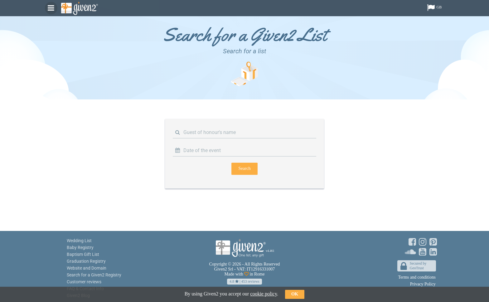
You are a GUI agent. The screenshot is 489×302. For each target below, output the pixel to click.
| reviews (244, 281)
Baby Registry (80, 247)
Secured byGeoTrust (413, 266)
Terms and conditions (417, 277)
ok (294, 293)
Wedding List (79, 240)
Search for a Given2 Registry (94, 274)
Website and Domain (86, 268)
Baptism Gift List (83, 254)
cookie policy (263, 293)
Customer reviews (84, 281)
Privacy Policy (423, 284)
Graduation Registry (86, 261)
